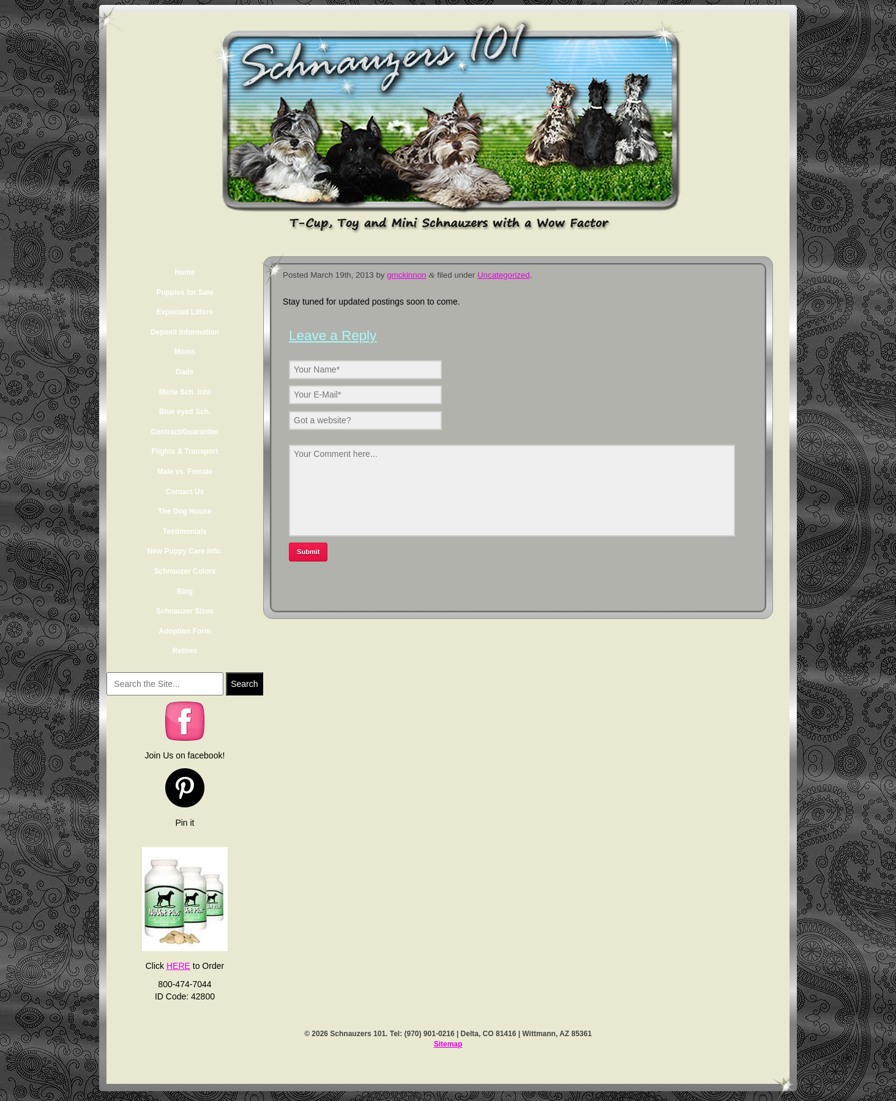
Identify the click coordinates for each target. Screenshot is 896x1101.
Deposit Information (185, 332)
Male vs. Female (185, 471)
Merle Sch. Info (185, 392)
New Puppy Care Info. (184, 551)
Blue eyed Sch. (185, 411)
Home (184, 272)
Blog (185, 591)
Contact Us (185, 491)
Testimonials (185, 531)
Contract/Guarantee (184, 432)
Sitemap (448, 1044)
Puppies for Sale (184, 292)
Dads (184, 372)
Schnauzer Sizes (185, 611)
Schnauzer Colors (184, 571)
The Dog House (184, 511)
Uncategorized (503, 275)
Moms (184, 351)
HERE (178, 966)
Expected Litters (185, 312)
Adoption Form (185, 631)
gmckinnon (406, 275)
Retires (185, 651)
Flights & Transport (184, 451)
